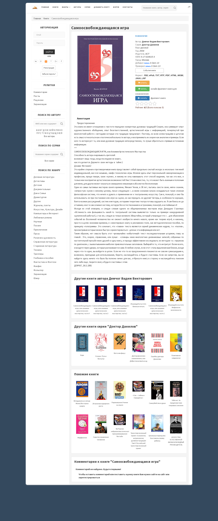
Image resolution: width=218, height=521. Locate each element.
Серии (87, 7)
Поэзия (37, 225)
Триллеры (38, 254)
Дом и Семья (40, 193)
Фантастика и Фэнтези (45, 262)
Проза (37, 233)
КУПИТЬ (142, 83)
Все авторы (49, 136)
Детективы (39, 181)
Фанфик (37, 266)
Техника (38, 250)
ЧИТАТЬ (142, 89)
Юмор (36, 278)
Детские (38, 185)
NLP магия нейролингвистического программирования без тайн (120, 427)
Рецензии (38, 100)
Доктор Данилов (150, 44)
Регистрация (49, 68)
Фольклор (38, 270)
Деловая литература (44, 177)
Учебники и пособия (43, 258)
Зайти (49, 51)
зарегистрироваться (89, 477)
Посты (37, 96)
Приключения (40, 229)
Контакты (128, 7)
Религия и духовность (45, 237)
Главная (45, 7)
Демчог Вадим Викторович (155, 41)
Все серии (49, 160)
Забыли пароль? (49, 74)
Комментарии (40, 92)
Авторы (77, 7)
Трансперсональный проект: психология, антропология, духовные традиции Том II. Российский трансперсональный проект (138, 435)
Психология (141, 36)
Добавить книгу (102, 7)
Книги (55, 7)
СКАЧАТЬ (142, 98)
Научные (38, 221)
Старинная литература (45, 246)
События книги (149, 70)
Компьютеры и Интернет (46, 213)
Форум (116, 7)
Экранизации (40, 104)
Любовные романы (43, 217)
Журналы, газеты (42, 205)
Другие (37, 201)
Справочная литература (45, 241)
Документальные (42, 189)
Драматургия (40, 197)
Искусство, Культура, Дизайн (48, 209)
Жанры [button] (65, 7)
